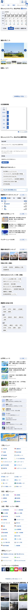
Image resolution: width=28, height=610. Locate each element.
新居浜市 (10, 317)
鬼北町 (19, 327)
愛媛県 (14, 5)
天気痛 (3, 116)
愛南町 (4, 330)
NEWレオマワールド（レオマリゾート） (11, 281)
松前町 (4, 311)
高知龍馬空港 (6, 269)
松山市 (4, 309)
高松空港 (11, 267)
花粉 (4, 123)
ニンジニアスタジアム (8, 179)
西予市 (21, 325)
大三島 (19, 278)
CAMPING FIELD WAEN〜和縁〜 (10, 181)
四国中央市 (21, 317)
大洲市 (16, 325)
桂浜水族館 (13, 284)
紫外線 (3, 112)
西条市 (15, 317)
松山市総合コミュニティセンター (10, 171)
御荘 (5, 206)
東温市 (14, 309)
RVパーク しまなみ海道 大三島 (9, 278)
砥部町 (9, 311)
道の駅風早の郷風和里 (19, 179)
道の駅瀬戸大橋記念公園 (19, 289)
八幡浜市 (11, 325)
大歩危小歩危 (6, 284)
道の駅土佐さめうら (7, 289)
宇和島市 (5, 325)
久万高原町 (20, 309)
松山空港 (5, 267)
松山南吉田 (7, 203)
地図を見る (4, 162)
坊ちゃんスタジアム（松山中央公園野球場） (12, 286)
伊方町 (9, 327)
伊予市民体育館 (6, 184)
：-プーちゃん (5, 59)
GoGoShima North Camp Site (9, 176)
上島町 (4, 319)
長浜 (5, 209)
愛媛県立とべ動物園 (7, 291)
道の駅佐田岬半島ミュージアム (9, 294)
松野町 (14, 327)
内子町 (4, 327)
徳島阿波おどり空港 (19, 267)
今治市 (4, 317)
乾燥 (4, 119)
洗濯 (4, 127)
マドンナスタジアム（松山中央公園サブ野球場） (13, 173)
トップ (3, 5)
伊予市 (9, 309)
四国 (8, 5)
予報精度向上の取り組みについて (13, 578)
